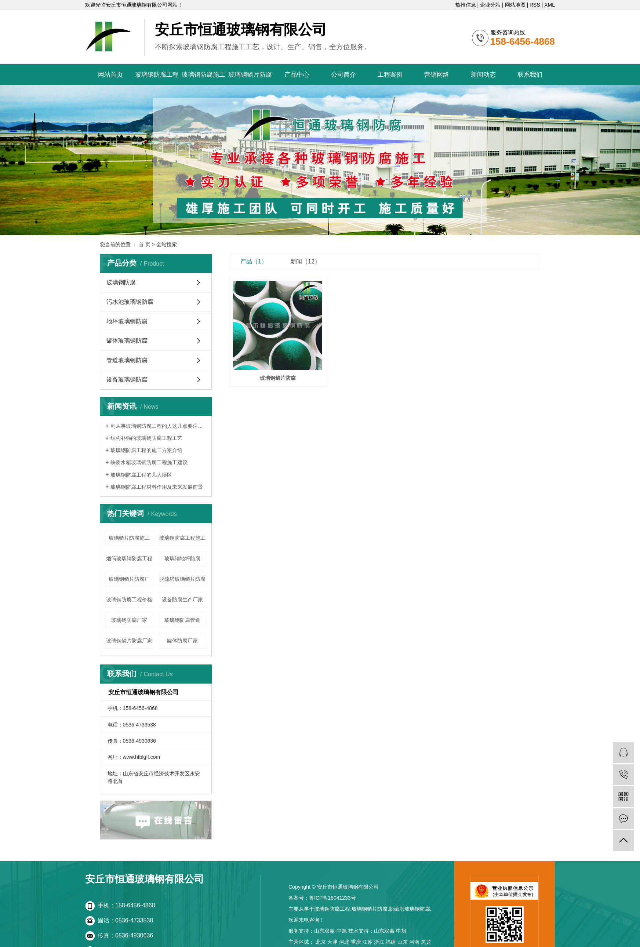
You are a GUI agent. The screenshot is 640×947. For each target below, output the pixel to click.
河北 (344, 942)
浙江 (379, 942)
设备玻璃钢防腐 (127, 379)
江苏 (367, 942)
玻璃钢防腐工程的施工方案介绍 (146, 450)
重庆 (356, 942)
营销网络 (436, 74)
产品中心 (296, 74)
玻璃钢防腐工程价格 (129, 599)
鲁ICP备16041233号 (332, 898)
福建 (391, 942)
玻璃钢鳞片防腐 (250, 74)
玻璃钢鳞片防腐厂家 (129, 641)
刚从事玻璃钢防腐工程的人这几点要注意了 (158, 426)
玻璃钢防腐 (121, 282)
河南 (414, 942)
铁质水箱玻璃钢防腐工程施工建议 (149, 462)
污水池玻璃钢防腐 (129, 302)
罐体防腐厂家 (182, 641)
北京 (321, 942)
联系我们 (529, 74)
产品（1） (253, 261)
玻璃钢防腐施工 (203, 74)
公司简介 (343, 74)
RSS (535, 5)
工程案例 (390, 74)
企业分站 (490, 5)
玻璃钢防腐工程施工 (182, 538)
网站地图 (515, 5)
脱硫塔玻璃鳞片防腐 (182, 579)
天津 (332, 942)
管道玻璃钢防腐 (127, 360)
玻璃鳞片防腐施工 (129, 538)
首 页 (144, 244)
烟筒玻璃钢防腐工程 (129, 558)
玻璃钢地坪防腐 (182, 558)
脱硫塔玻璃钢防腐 (409, 909)
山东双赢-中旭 (330, 931)
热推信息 (465, 5)
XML (549, 5)
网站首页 (110, 74)
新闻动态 (483, 74)
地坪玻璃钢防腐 (127, 321)
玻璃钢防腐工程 (157, 74)
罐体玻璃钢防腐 (127, 341)
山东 (402, 942)
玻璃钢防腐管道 (182, 620)
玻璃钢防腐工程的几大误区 (141, 475)
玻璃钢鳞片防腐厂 (129, 579)
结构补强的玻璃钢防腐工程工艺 (146, 438)
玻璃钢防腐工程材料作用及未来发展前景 (156, 487)
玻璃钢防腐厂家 (129, 620)
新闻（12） (305, 261)
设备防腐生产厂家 (182, 599)
